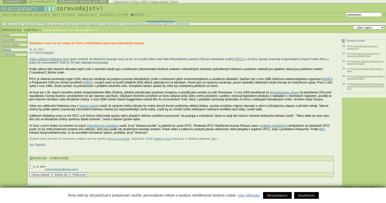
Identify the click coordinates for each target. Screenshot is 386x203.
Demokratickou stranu (284, 92)
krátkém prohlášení (273, 125)
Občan (174, 1)
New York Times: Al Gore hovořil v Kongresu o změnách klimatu (363, 54)
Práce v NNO (140, 1)
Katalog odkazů (159, 1)
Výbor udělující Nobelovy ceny (49, 59)
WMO (327, 79)
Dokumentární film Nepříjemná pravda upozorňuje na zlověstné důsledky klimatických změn (365, 86)
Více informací (249, 195)
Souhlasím (306, 195)
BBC (322, 129)
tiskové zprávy (10, 44)
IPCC (239, 59)
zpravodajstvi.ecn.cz (57, 30)
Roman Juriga (70, 169)
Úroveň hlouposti (54, 169)
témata (6, 49)
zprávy (5, 34)
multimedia (8, 54)
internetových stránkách (102, 125)
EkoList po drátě (118, 138)
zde (213, 138)
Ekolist (49, 52)
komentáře (8, 39)
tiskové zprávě (89, 106)
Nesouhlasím (277, 195)
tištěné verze (162, 138)
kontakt (347, 187)
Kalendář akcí (122, 1)
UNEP (88, 82)
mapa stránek (367, 187)
